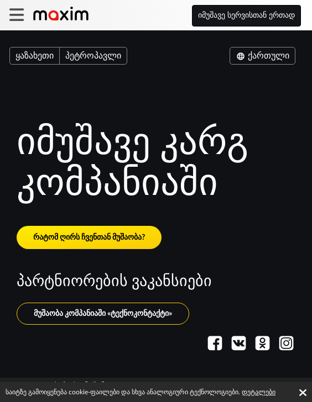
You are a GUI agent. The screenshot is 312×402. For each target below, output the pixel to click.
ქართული (262, 55)
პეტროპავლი (93, 55)
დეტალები (258, 392)
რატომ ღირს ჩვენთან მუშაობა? (89, 237)
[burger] (16, 15)
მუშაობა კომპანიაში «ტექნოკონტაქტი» (103, 314)
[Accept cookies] (302, 392)
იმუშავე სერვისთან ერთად (246, 15)
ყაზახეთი (34, 55)
